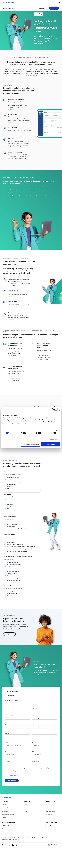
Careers (4, 817)
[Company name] (17, 718)
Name (6, 706)
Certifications (48, 814)
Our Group (4, 804)
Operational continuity (51, 811)
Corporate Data (49, 828)
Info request (54, 8)
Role (6, 724)
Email (33, 751)
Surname (34, 706)
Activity (34, 724)
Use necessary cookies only (31, 444)
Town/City (7, 742)
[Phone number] (17, 754)
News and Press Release (8, 814)
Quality (47, 804)
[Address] (17, 736)
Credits (25, 811)
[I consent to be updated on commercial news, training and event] (6, 771)
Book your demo (9, 634)
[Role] (17, 727)
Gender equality (6, 825)
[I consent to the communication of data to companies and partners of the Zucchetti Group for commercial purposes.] (6, 774)
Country (34, 715)
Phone (6, 751)
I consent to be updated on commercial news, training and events (22, 771)
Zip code (34, 742)
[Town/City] (17, 745)
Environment (5, 828)
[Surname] (44, 708)
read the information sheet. (23, 423)
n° (32, 733)
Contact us (48, 825)
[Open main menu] (59, 2)
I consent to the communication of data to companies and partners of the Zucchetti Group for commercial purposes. (28, 774)
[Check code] (17, 761)
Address (7, 733)
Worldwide (54, 845)
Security (47, 808)
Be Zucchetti (5, 811)
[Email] (44, 754)
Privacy (25, 804)
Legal (25, 808)
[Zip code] (44, 745)
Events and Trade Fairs (7, 808)
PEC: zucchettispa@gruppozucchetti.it (37, 837)
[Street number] (44, 736)
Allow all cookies (50, 444)
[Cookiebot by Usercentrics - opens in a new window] (53, 409)
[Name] (17, 708)
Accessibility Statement (8, 832)
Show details (53, 439)
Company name (9, 715)
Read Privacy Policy (33, 768)
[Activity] (44, 727)
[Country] (44, 718)
